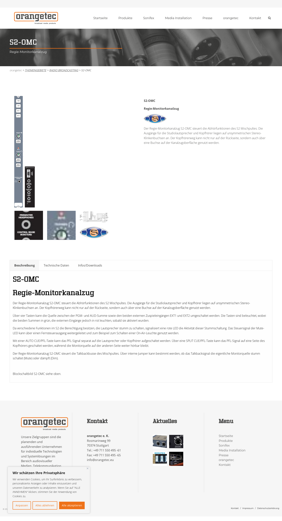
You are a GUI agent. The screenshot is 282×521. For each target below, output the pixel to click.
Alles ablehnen (44, 505)
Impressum (248, 508)
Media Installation (178, 18)
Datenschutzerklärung (268, 508)
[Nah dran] (87, 468)
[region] (49, 490)
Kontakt (255, 18)
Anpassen (22, 505)
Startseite (100, 18)
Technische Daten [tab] (56, 265)
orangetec (231, 18)
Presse (207, 18)
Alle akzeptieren (72, 505)
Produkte (125, 18)
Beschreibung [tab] (24, 265)
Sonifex (148, 18)
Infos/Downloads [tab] (90, 265)
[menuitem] (100, 18)
